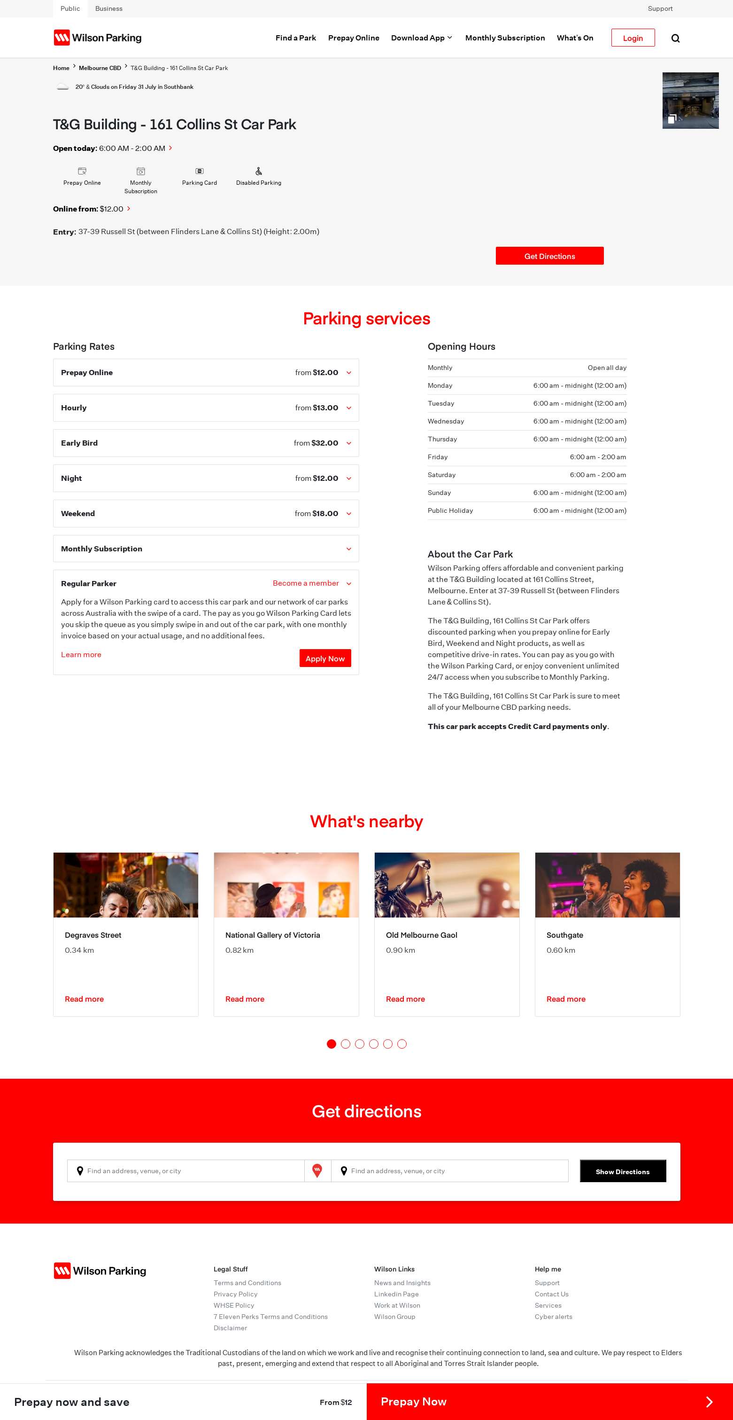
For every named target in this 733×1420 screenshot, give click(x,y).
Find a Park (296, 37)
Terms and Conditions (247, 1283)
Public (70, 8)
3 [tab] (359, 1044)
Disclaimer (230, 1328)
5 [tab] (388, 1044)
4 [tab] (373, 1044)
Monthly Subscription (505, 37)
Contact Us (552, 1294)
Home (61, 67)
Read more (84, 998)
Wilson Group (395, 1316)
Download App (422, 37)
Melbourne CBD (100, 67)
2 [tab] (345, 1044)
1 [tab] (331, 1044)
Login (633, 37)
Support (660, 8)
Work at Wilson (397, 1305)
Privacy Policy (236, 1294)
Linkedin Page (396, 1294)
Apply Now (325, 658)
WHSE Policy (234, 1305)
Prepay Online (353, 37)
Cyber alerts (553, 1316)
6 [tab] (402, 1044)
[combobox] (186, 1171)
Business (109, 8)
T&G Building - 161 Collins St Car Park (179, 67)
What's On (575, 37)
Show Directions (623, 1172)
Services (548, 1305)
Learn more (81, 654)
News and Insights (402, 1283)
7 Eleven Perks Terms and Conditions (271, 1316)
